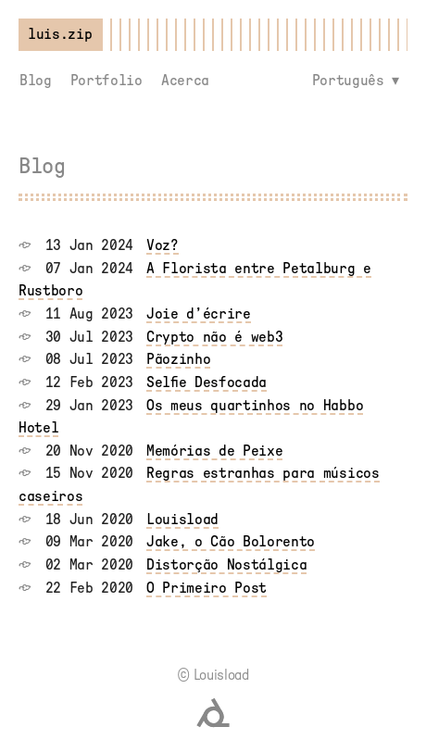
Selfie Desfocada (206, 382)
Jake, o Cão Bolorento (230, 541)
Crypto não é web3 (214, 337)
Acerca (185, 80)
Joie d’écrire (198, 314)
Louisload (182, 519)
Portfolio (106, 80)
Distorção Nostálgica (226, 565)
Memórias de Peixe (214, 451)
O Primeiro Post (206, 588)
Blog (35, 80)
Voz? (162, 245)
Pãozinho (178, 359)
